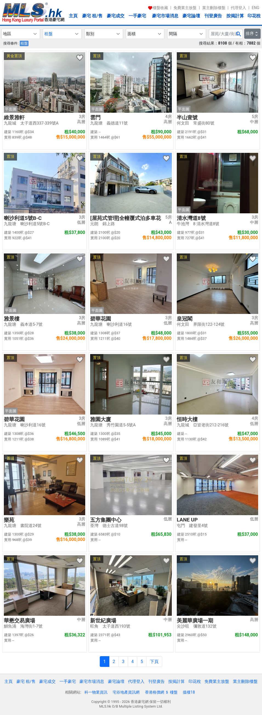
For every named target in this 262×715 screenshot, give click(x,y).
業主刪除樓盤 (213, 7)
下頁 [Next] (154, 661)
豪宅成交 (115, 15)
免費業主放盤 (185, 7)
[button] (20, 34)
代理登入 (238, 7)
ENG (255, 7)
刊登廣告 (213, 15)
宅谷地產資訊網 (126, 692)
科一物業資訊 (95, 692)
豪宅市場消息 (165, 15)
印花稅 (254, 15)
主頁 (73, 15)
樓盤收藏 (158, 7)
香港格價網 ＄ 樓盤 (161, 692)
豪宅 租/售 (92, 15)
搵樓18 (189, 692)
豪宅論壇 (191, 15)
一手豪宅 (137, 15)
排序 (252, 33)
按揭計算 (235, 15)
